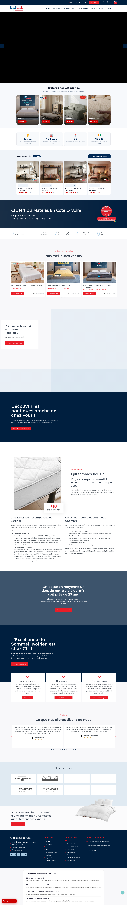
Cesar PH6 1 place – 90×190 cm (59, 286)
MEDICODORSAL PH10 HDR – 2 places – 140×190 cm (98, 287)
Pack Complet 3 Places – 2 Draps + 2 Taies (26, 286)
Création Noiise (106, 845)
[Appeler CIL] (9, 901)
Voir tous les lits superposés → (99, 156)
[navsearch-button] (103, 3)
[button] (2, 46)
